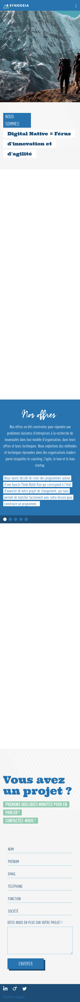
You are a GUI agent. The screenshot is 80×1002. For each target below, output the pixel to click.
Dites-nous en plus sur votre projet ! (35, 922)
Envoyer (26, 963)
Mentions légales (14, 996)
